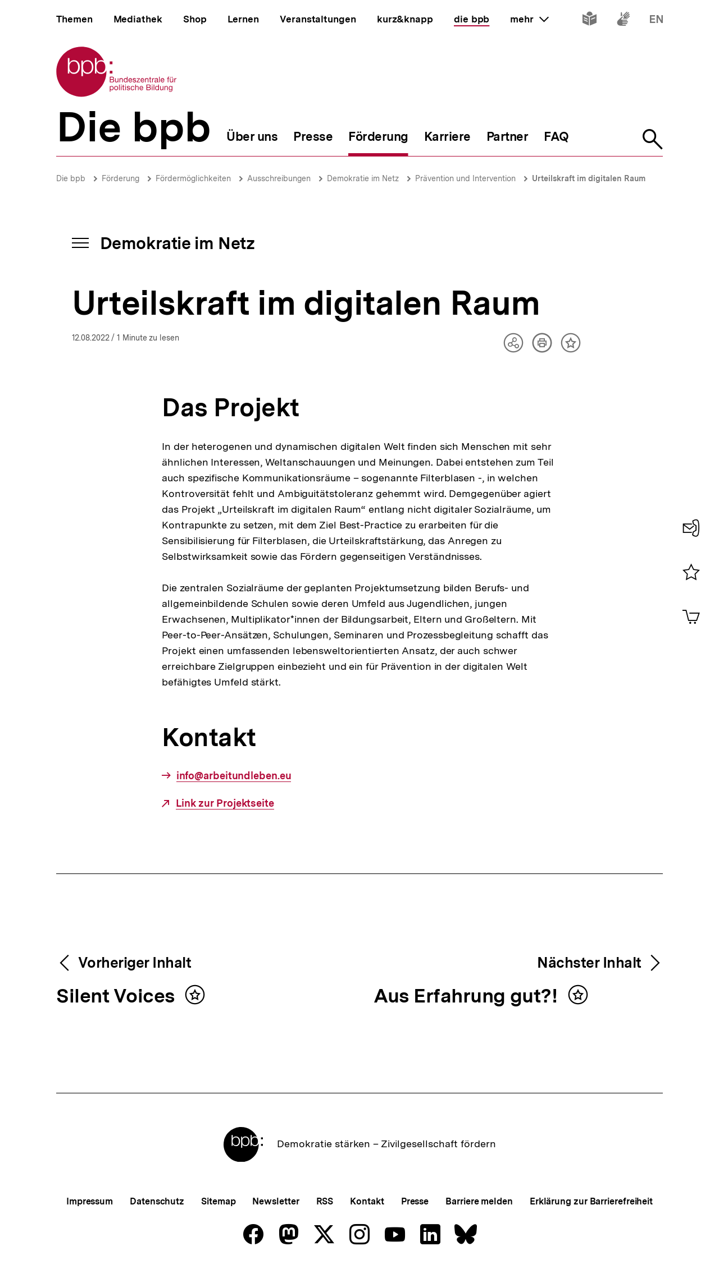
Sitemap (218, 1201)
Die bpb (70, 178)
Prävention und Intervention (465, 178)
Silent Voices (118, 996)
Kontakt (367, 1201)
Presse (415, 1201)
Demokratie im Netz (363, 178)
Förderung (120, 178)
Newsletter (275, 1201)
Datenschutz (157, 1201)
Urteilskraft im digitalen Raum (588, 178)
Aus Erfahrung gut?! (468, 996)
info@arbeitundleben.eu (234, 776)
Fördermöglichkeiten (193, 178)
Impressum (89, 1201)
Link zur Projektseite (225, 803)
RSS (325, 1201)
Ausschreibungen (279, 178)
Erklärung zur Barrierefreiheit (591, 1201)
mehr (529, 19)
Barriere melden (479, 1201)
